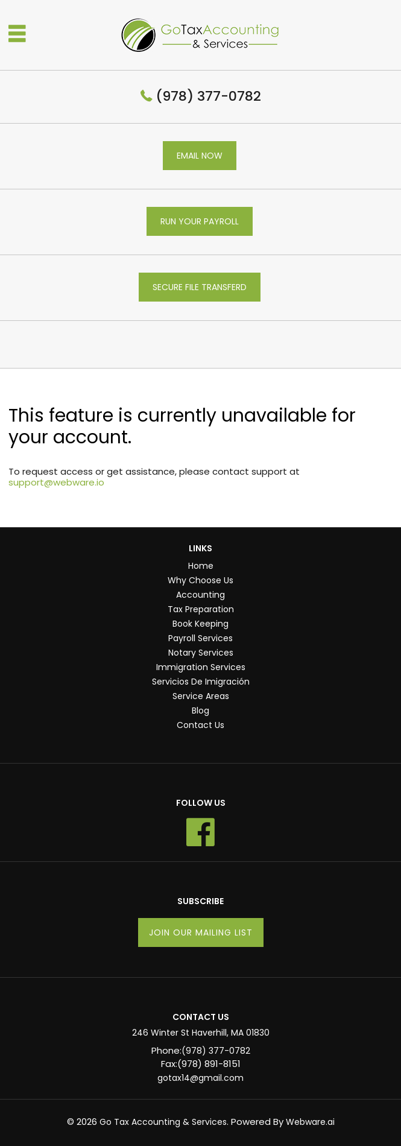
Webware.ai (310, 1122)
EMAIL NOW (200, 156)
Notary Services (200, 653)
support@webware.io (56, 482)
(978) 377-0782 (208, 96)
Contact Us (200, 725)
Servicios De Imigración (201, 682)
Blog (200, 710)
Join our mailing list (201, 932)
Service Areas (200, 696)
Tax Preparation (201, 609)
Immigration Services (200, 667)
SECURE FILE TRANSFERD (200, 287)
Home (200, 566)
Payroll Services (200, 638)
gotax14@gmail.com (200, 1078)
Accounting (200, 595)
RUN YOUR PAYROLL (199, 221)
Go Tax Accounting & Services (163, 1122)
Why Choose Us (200, 580)
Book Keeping (200, 624)
